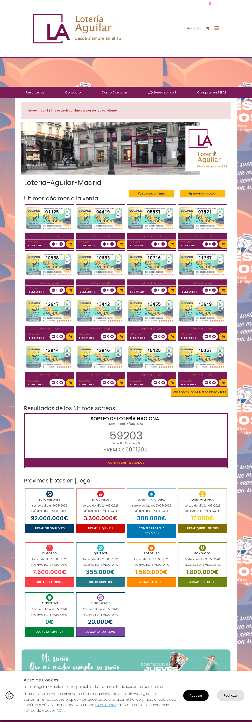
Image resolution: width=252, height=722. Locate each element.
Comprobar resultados (126, 463)
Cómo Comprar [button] (114, 92)
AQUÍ (60, 710)
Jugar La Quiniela (100, 528)
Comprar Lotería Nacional (151, 530)
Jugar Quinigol (100, 582)
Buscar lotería (151, 193)
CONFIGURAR (105, 704)
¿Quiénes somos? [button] (162, 92)
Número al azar (202, 193)
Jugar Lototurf (151, 582)
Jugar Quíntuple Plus (202, 528)
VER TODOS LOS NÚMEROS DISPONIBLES (199, 392)
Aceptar (195, 695)
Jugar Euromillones (49, 528)
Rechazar (230, 695)
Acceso (194, 28)
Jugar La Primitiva (49, 632)
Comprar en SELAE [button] (211, 92)
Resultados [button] (35, 92)
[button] (37, 153)
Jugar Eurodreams (100, 632)
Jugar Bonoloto (202, 582)
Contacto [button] (73, 92)
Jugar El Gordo (49, 582)
